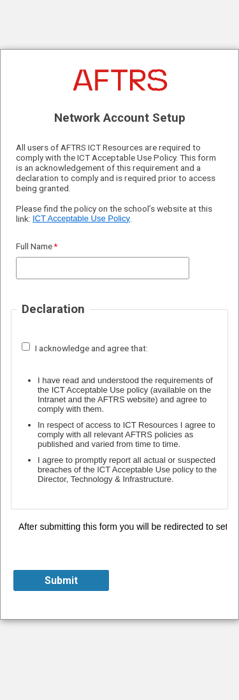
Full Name (34, 246)
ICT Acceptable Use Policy (81, 218)
